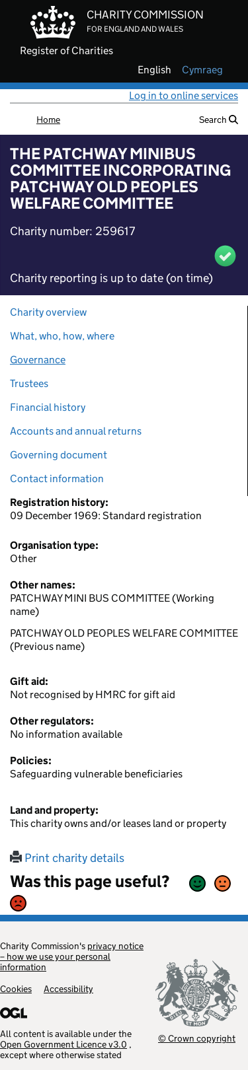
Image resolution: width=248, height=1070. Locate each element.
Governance (37, 359)
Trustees (29, 383)
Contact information (57, 478)
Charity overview (48, 312)
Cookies (16, 989)
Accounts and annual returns (76, 431)
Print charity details (67, 858)
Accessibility (68, 989)
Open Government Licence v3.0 (63, 1044)
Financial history (47, 407)
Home (48, 119)
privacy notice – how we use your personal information (72, 956)
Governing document (58, 454)
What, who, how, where (62, 336)
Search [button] (218, 119)
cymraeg (202, 70)
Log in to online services (183, 95)
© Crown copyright (196, 1038)
